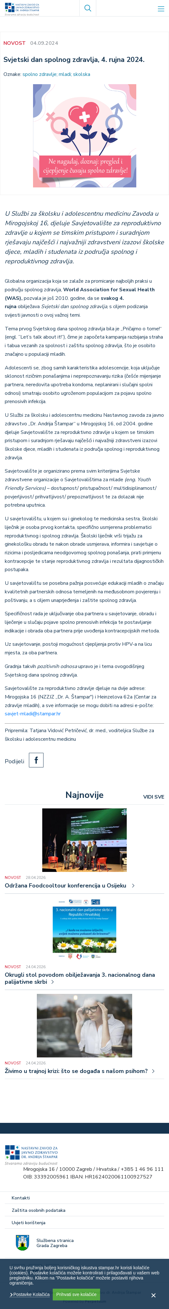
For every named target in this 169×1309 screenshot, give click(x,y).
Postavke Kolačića (31, 1294)
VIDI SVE (153, 796)
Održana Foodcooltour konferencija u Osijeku (66, 885)
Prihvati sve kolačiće (76, 1294)
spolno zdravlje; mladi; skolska (56, 74)
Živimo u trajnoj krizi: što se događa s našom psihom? (76, 1071)
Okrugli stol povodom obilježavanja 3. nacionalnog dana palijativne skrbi (80, 978)
